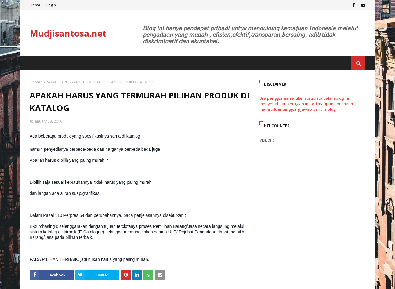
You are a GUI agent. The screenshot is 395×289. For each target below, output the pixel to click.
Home (35, 5)
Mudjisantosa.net (68, 33)
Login (51, 5)
